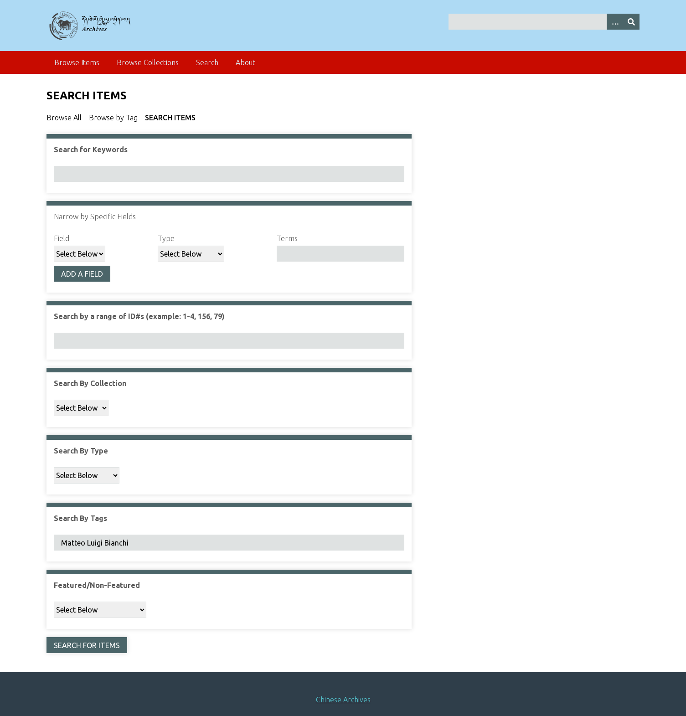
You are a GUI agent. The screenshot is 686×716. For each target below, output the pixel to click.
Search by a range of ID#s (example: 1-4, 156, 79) (139, 316)
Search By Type (81, 451)
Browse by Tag (113, 117)
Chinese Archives (343, 699)
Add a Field (82, 274)
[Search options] (615, 22)
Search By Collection (90, 383)
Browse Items (76, 62)
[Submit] (631, 22)
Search (207, 62)
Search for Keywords (91, 149)
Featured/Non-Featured (97, 585)
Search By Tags (80, 518)
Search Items (170, 117)
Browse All (64, 117)
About (245, 62)
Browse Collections (148, 62)
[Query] (544, 22)
